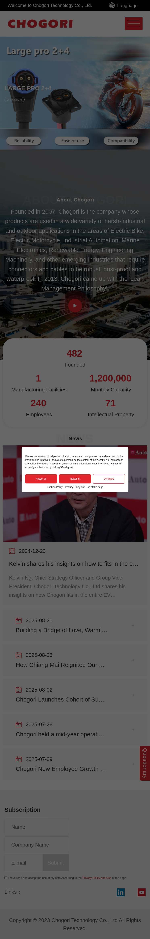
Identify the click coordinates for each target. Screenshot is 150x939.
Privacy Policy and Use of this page (84, 487)
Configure (109, 478)
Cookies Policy (55, 487)
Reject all (75, 478)
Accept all (41, 478)
